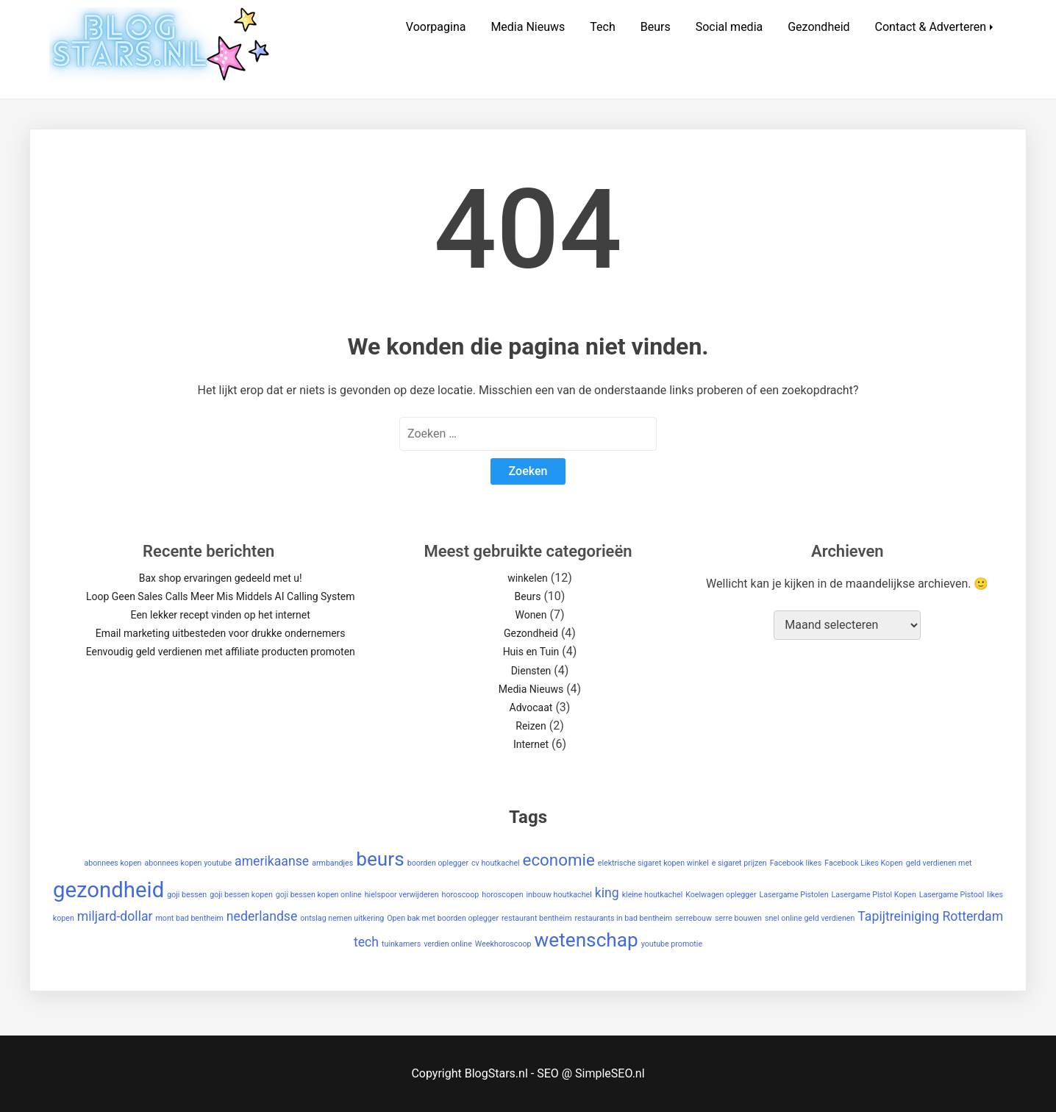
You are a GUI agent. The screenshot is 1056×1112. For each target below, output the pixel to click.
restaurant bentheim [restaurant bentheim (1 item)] (537, 918)
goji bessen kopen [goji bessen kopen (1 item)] (241, 894)
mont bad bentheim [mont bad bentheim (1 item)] (190, 918)
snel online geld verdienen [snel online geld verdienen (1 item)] (810, 918)
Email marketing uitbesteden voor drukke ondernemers (221, 633)
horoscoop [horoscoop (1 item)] (460, 894)
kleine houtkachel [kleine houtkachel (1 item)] (652, 894)
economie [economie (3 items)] (559, 859)
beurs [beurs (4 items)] (380, 859)
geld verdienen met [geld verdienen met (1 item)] (939, 863)
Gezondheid (818, 27)
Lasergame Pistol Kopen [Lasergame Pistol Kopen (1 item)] (874, 894)
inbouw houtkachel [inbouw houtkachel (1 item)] (559, 894)
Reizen (530, 726)
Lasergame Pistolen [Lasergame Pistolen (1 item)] (794, 894)
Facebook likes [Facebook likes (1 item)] (796, 863)
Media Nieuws (527, 27)
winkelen (527, 578)
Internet (531, 744)
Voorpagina (436, 27)
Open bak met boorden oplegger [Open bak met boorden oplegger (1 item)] (443, 918)
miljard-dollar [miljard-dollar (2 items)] (115, 916)
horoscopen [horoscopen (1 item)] (502, 894)
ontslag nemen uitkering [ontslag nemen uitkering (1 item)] (342, 918)
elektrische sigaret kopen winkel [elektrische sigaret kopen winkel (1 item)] (653, 863)
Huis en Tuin (531, 651)
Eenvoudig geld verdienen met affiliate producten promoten (220, 651)
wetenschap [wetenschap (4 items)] (586, 940)
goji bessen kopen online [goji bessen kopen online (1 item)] (319, 894)
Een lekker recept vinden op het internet (220, 615)
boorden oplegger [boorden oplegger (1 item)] (437, 863)
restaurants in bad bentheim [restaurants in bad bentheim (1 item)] (624, 918)
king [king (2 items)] (607, 892)
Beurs (656, 27)
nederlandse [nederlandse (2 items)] (262, 916)
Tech (602, 27)
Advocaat (531, 707)
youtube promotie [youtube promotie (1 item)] (671, 944)
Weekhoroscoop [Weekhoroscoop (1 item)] (503, 944)
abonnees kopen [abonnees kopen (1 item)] (112, 863)
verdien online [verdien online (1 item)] (448, 944)
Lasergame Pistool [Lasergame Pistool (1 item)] (952, 894)
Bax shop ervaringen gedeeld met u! (220, 578)
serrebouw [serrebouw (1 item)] (693, 918)
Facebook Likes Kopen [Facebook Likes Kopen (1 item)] (863, 863)
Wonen (530, 615)
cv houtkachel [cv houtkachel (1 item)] (495, 863)
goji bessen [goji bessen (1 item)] (187, 894)
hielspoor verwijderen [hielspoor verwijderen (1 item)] (402, 894)
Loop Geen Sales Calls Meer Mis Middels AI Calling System (220, 596)
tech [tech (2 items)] (366, 942)
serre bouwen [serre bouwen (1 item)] (738, 918)
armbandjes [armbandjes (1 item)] (332, 863)
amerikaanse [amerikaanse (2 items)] (272, 861)
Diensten (531, 671)
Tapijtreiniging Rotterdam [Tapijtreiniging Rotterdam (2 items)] (930, 916)
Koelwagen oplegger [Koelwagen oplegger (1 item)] (720, 894)
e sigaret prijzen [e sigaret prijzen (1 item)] (739, 863)
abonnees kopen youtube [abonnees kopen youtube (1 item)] (188, 863)
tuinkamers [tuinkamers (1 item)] (401, 944)
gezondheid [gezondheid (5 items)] (108, 889)
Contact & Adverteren (931, 27)
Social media (729, 27)
